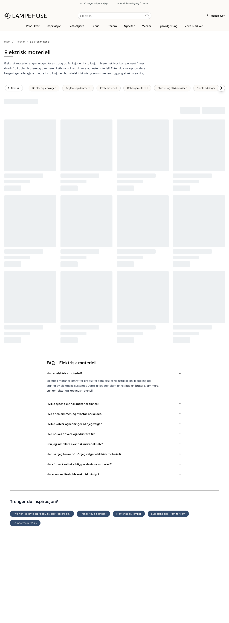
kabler (129, 386)
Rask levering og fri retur (133, 3)
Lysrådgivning (168, 27)
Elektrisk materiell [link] (40, 42)
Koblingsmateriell (137, 89)
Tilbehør (20, 42)
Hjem (7, 42)
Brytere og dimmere (78, 89)
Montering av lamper (128, 514)
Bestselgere (76, 27)
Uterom (112, 27)
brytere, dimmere (146, 386)
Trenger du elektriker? (93, 514)
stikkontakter (56, 391)
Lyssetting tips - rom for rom (168, 514)
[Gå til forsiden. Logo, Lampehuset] (41, 15)
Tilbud (95, 27)
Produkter (33, 27)
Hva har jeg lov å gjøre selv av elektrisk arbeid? (41, 514)
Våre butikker (194, 27)
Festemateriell (108, 89)
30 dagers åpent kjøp (94, 3)
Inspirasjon (54, 27)
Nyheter (129, 27)
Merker (146, 27)
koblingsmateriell (81, 391)
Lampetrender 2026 (25, 523)
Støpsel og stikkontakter (172, 89)
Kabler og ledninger (44, 89)
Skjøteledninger (206, 89)
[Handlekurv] (216, 16)
